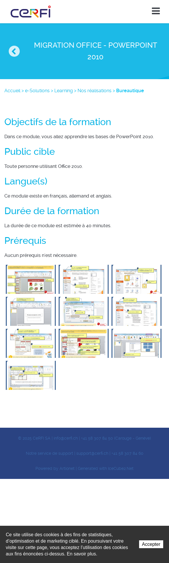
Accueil (12, 90)
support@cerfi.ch (92, 453)
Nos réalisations (95, 90)
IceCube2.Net (121, 468)
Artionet (67, 468)
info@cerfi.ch (66, 438)
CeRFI (31, 11)
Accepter (151, 544)
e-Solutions (37, 90)
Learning (63, 90)
